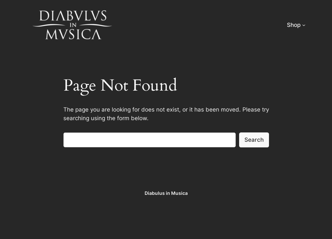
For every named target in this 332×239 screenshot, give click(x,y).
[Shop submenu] (303, 25)
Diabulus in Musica (166, 193)
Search (254, 139)
